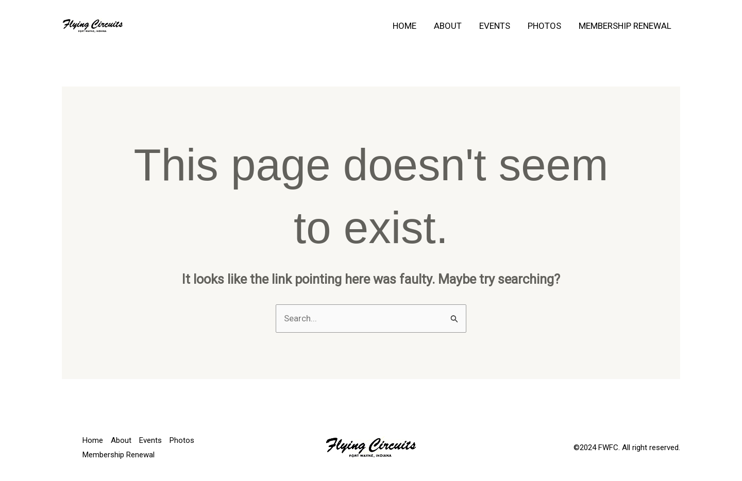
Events (494, 26)
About (448, 26)
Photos (544, 26)
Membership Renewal (625, 26)
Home (404, 26)
